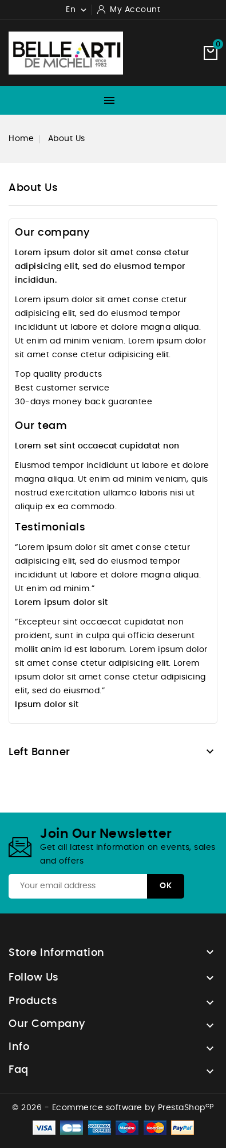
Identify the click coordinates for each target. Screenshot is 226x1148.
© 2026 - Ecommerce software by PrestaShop (113, 1108)
